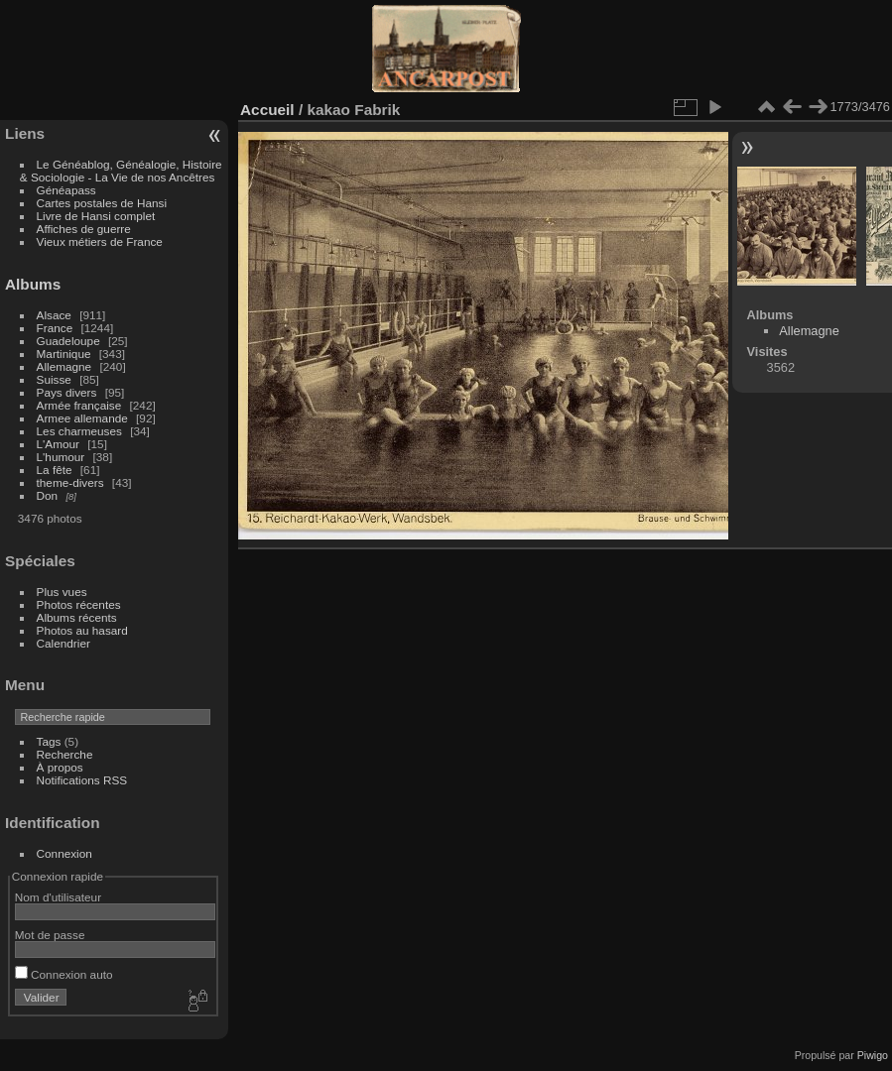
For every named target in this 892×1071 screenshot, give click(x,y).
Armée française (79, 405)
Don (48, 495)
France (55, 327)
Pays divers (67, 392)
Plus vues (62, 591)
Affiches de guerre (84, 228)
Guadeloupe (68, 340)
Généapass (66, 189)
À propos (60, 767)
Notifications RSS (82, 780)
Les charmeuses (79, 430)
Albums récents (77, 617)
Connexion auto (64, 974)
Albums (33, 284)
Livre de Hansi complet (96, 215)
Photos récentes (79, 604)
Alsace (54, 314)
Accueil (267, 109)
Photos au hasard (82, 630)
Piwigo (872, 1055)
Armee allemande (82, 418)
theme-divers (70, 482)
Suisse (54, 379)
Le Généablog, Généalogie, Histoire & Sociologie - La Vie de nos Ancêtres (121, 170)
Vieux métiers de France (100, 241)
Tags (49, 741)
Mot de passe (50, 934)
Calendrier (63, 643)
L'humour (61, 456)
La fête (54, 469)
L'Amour (58, 443)
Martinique (64, 353)
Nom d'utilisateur (58, 897)
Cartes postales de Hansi (102, 202)
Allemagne (64, 366)
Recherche (65, 754)
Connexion (64, 853)
